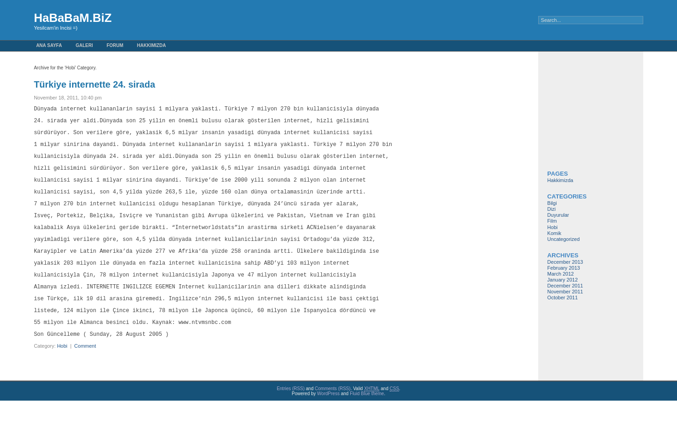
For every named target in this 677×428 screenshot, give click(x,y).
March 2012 (560, 274)
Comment (85, 373)
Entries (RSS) (290, 415)
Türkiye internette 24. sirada (94, 84)
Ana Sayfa (49, 45)
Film (552, 221)
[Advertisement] (574, 115)
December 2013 (565, 262)
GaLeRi (84, 45)
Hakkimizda (151, 45)
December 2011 (565, 285)
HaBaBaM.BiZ (72, 18)
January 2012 (562, 279)
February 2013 (563, 268)
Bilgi (552, 203)
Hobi (62, 373)
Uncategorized (563, 239)
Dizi (551, 209)
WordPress (328, 420)
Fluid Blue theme (367, 420)
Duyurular (558, 215)
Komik (554, 233)
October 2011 (562, 297)
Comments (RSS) (333, 415)
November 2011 (565, 291)
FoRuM (114, 45)
